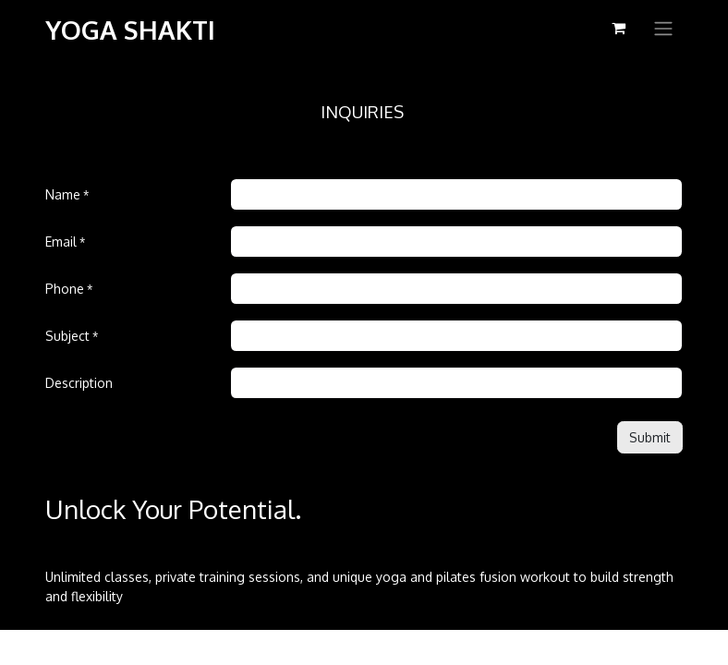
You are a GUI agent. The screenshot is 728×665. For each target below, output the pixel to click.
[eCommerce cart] (618, 27)
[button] (650, 437)
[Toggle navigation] (663, 27)
